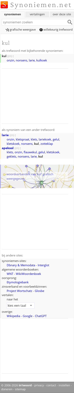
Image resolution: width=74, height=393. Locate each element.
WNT (10, 274)
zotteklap (46, 144)
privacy (39, 385)
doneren (6, 389)
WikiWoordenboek (28, 274)
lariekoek (45, 139)
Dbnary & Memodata (21, 265)
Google (27, 316)
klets (34, 139)
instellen (64, 385)
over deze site (62, 14)
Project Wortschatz (19, 291)
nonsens (21, 60)
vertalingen (37, 14)
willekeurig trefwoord (56, 29)
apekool (8, 148)
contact (51, 385)
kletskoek (13, 144)
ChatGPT (41, 316)
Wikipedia (13, 316)
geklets (11, 156)
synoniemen (12, 14)
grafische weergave (21, 29)
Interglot (43, 265)
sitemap (20, 389)
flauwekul (30, 152)
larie (32, 60)
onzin (10, 60)
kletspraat (22, 139)
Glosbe (39, 291)
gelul (56, 139)
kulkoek (41, 60)
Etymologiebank (18, 282)
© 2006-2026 (16, 385)
